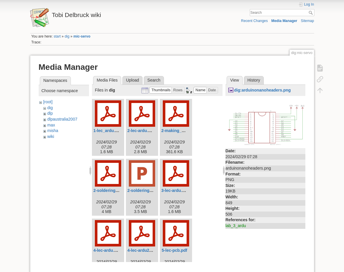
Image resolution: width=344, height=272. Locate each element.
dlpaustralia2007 (62, 119)
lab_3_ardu (235, 225)
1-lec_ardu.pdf (107, 130)
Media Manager (284, 21)
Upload (132, 80)
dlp (50, 113)
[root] (47, 101)
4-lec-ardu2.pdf (142, 250)
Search (311, 13)
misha (52, 130)
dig (67, 36)
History (253, 80)
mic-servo (81, 36)
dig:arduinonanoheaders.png (262, 90)
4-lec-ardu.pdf (107, 250)
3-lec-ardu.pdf (175, 190)
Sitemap (307, 21)
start (57, 36)
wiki (50, 136)
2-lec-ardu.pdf (141, 130)
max (51, 125)
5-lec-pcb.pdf (174, 250)
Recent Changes (254, 21)
